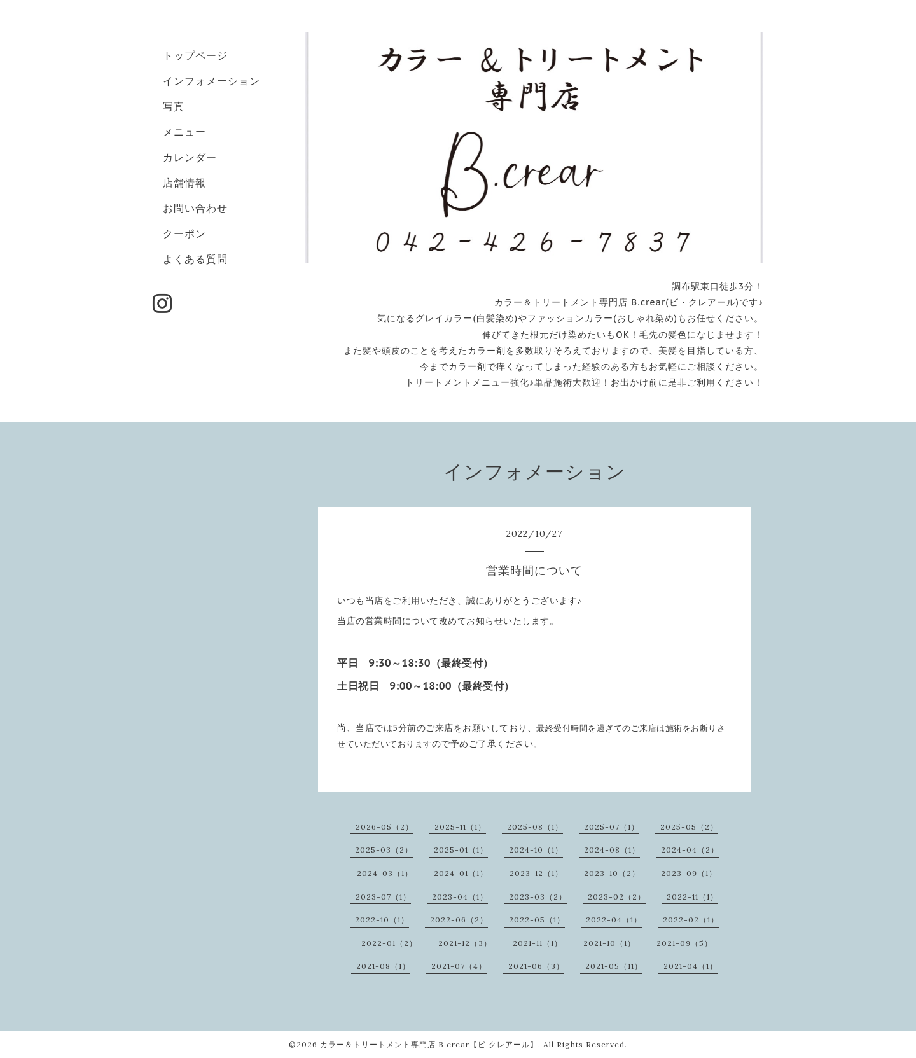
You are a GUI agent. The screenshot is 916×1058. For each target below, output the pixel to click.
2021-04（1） (690, 966)
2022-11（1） (692, 896)
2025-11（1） (460, 827)
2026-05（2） (384, 827)
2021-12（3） (465, 943)
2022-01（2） (389, 943)
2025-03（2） (384, 849)
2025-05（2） (689, 827)
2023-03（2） (538, 896)
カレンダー (190, 157)
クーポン (184, 233)
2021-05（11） (613, 966)
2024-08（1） (612, 849)
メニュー (184, 131)
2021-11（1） (537, 943)
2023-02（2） (617, 896)
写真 (173, 106)
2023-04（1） (460, 896)
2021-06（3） (536, 966)
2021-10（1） (609, 943)
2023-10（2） (612, 873)
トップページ (195, 55)
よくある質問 (195, 259)
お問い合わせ (195, 208)
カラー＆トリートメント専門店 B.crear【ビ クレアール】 (429, 1044)
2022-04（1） (614, 919)
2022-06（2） (459, 919)
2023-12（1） (536, 873)
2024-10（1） (536, 849)
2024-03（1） (385, 873)
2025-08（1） (535, 827)
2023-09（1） (689, 873)
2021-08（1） (383, 966)
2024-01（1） (461, 873)
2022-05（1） (537, 919)
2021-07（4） (459, 966)
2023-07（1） (383, 896)
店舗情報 (184, 182)
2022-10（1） (382, 919)
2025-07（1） (611, 827)
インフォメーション (211, 80)
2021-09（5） (684, 943)
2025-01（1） (461, 849)
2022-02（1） (691, 919)
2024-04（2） (690, 849)
